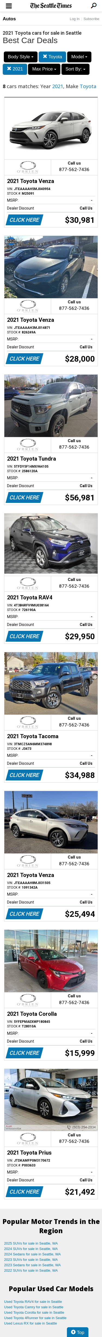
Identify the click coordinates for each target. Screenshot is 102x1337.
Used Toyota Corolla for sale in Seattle (34, 1312)
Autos (9, 18)
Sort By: (75, 69)
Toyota (52, 56)
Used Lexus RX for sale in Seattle (30, 1323)
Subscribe (91, 19)
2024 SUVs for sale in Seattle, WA (31, 1249)
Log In (74, 19)
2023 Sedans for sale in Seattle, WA (32, 1265)
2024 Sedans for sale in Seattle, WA (32, 1254)
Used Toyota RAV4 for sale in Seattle (33, 1302)
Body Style (20, 56)
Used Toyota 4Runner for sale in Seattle (35, 1318)
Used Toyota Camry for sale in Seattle (33, 1307)
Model (79, 56)
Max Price (44, 69)
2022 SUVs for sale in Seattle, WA (31, 1270)
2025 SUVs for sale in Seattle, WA (31, 1243)
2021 (15, 69)
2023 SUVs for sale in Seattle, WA (31, 1260)
